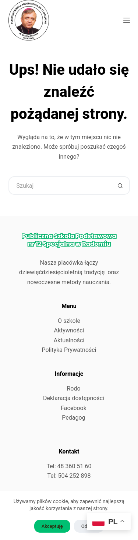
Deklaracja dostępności (73, 398)
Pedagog (73, 417)
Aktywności (69, 330)
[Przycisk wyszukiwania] (121, 185)
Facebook (73, 408)
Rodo (73, 388)
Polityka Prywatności (69, 349)
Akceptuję (52, 526)
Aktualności (69, 340)
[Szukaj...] (60, 185)
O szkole (69, 320)
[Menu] (126, 20)
